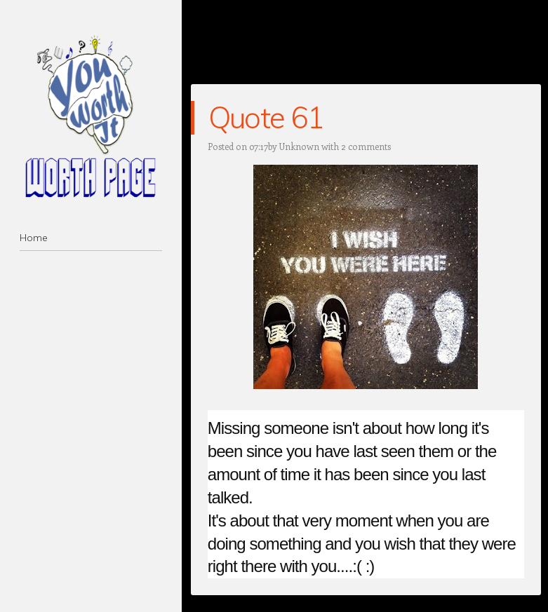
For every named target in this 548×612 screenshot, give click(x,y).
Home (34, 237)
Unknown (299, 146)
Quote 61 (266, 117)
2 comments (366, 146)
